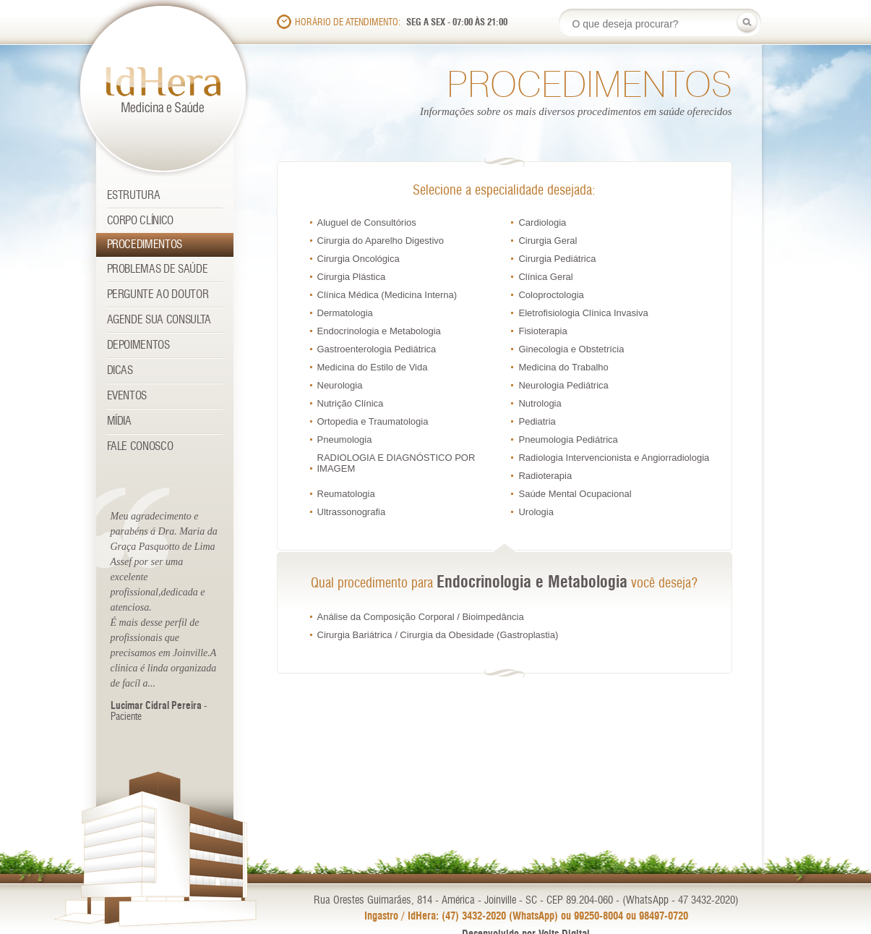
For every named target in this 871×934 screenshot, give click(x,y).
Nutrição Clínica (350, 403)
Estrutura (133, 196)
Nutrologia (539, 403)
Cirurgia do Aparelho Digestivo (381, 240)
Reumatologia (346, 493)
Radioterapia (545, 475)
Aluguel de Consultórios (366, 222)
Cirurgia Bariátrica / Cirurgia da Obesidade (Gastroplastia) (438, 634)
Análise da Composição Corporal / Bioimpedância (420, 616)
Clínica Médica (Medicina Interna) (387, 294)
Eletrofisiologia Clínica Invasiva (583, 312)
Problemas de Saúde (157, 269)
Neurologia (340, 385)
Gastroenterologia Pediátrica (377, 349)
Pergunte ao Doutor (158, 295)
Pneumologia (344, 439)
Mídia (119, 421)
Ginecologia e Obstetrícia (571, 349)
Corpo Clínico (140, 221)
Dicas (120, 371)
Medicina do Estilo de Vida (372, 367)
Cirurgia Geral (547, 240)
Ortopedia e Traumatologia (373, 421)
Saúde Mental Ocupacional (574, 493)
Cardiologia (542, 222)
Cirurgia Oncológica (358, 258)
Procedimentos (145, 245)
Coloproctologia (550, 294)
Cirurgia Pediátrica (557, 258)
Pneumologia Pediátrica (567, 439)
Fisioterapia (542, 331)
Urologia (535, 511)
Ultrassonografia (351, 511)
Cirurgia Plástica (351, 276)
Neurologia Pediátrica (563, 385)
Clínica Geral (545, 276)
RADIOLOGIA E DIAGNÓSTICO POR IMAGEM (396, 463)
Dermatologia (345, 312)
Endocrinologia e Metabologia (379, 331)
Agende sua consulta (159, 320)
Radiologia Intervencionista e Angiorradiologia (613, 457)
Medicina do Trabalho (563, 367)
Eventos (127, 396)
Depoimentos (138, 345)
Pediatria (536, 421)
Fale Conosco (140, 447)
